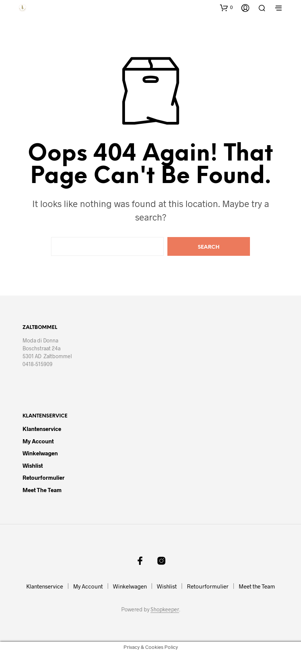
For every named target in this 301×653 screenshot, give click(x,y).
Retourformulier (44, 477)
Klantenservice (42, 428)
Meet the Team (42, 489)
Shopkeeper (164, 609)
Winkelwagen (40, 453)
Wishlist (33, 465)
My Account (38, 441)
